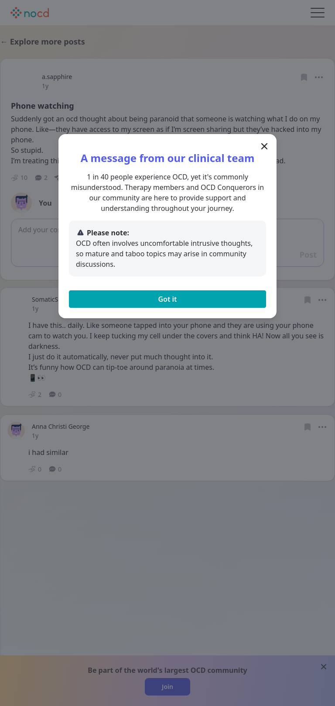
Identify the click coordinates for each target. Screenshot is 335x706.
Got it (167, 299)
